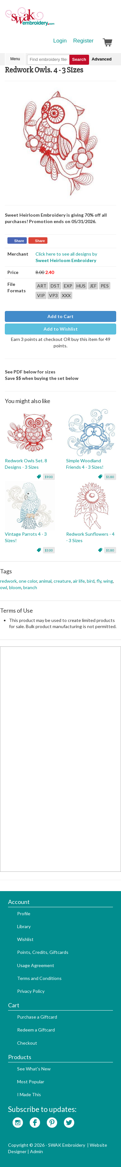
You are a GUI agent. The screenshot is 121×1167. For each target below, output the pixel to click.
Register (83, 41)
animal (45, 581)
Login (60, 41)
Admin (36, 1151)
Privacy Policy (31, 991)
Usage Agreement (35, 965)
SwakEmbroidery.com (53, 19)
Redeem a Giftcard (36, 1029)
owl (3, 587)
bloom (15, 587)
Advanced (102, 59)
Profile (23, 913)
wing (108, 581)
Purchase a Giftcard (37, 1017)
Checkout (27, 1043)
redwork (8, 581)
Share (19, 241)
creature (62, 581)
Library (24, 926)
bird (91, 581)
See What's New (34, 1068)
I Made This (29, 1094)
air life (79, 581)
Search (79, 59)
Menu (15, 59)
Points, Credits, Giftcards (42, 952)
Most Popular (30, 1081)
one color (28, 581)
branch (30, 587)
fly (98, 581)
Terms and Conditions (39, 978)
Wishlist (25, 939)
